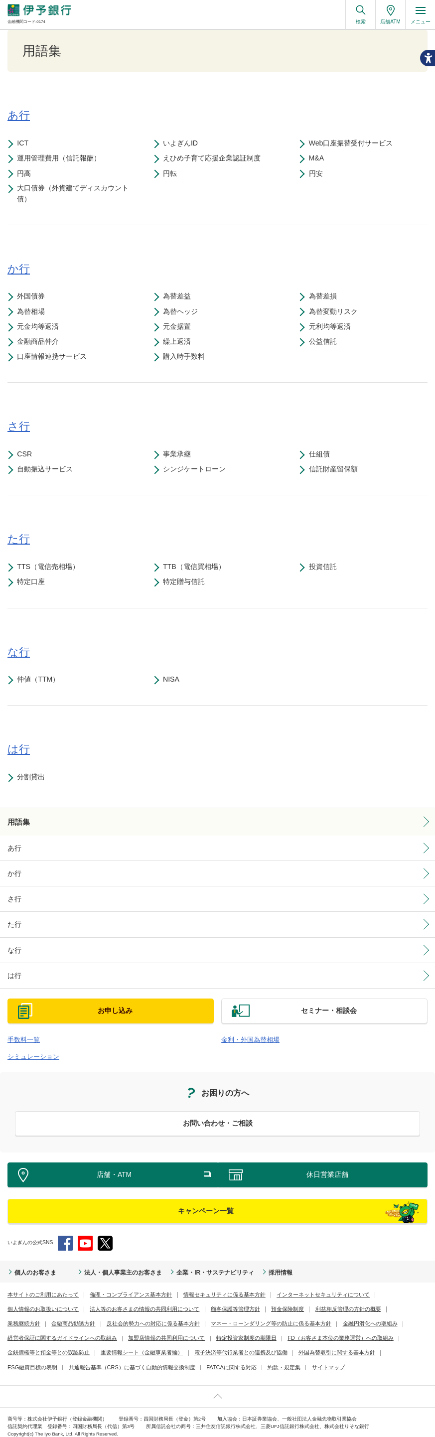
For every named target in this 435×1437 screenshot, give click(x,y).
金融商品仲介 (40, 342)
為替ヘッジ (182, 312)
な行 (13, 945)
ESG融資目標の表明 (292, 1343)
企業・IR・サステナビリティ (187, 1263)
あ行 (13, 847)
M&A (318, 158)
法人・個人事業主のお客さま (108, 1263)
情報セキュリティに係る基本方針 (206, 1286)
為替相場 (33, 312)
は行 (13, 970)
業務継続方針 (301, 1300)
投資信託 (325, 568)
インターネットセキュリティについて (297, 1286)
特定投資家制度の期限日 (115, 1329)
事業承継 (179, 455)
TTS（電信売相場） (50, 568)
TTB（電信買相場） (196, 568)
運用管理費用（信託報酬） (61, 158)
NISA (173, 680)
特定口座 (33, 583)
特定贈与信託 (186, 583)
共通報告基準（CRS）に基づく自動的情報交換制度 (64, 1358)
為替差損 (325, 297)
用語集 (17, 822)
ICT (25, 143)
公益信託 (325, 342)
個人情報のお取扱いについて (383, 1286)
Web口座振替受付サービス (353, 143)
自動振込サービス (47, 470)
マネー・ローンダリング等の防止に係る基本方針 (158, 1314)
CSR (26, 455)
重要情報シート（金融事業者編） (44, 1343)
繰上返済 (179, 342)
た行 (13, 920)
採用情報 (245, 1263)
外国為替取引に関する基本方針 (224, 1343)
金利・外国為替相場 (246, 1033)
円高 (26, 173)
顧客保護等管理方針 (140, 1300)
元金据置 (179, 327)
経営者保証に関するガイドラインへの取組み (335, 1314)
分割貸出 (33, 778)
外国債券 (33, 297)
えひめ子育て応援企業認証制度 (214, 158)
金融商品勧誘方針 (347, 1300)
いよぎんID (182, 143)
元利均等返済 (332, 327)
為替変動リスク (335, 312)
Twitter (105, 1234)
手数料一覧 (21, 1033)
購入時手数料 (186, 358)
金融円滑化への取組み (249, 1314)
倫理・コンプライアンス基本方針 (120, 1286)
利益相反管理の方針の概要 (245, 1300)
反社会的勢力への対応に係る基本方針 (49, 1314)
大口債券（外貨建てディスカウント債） (75, 194)
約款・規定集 (204, 1358)
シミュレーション (29, 1049)
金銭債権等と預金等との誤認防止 (299, 1329)
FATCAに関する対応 (156, 1358)
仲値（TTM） (40, 680)
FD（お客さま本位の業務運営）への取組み (202, 1329)
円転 (172, 173)
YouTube (85, 1234)
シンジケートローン (196, 470)
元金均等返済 (40, 327)
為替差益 (179, 297)
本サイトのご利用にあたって (39, 1286)
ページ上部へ (217, 1387)
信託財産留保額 (335, 470)
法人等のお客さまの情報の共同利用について (57, 1300)
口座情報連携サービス (54, 358)
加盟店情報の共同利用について (42, 1329)
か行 (13, 871)
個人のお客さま (31, 1263)
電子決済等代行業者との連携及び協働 (135, 1343)
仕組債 (321, 455)
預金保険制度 (189, 1300)
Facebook (65, 1234)
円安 (318, 173)
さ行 (13, 896)
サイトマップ (246, 1358)
